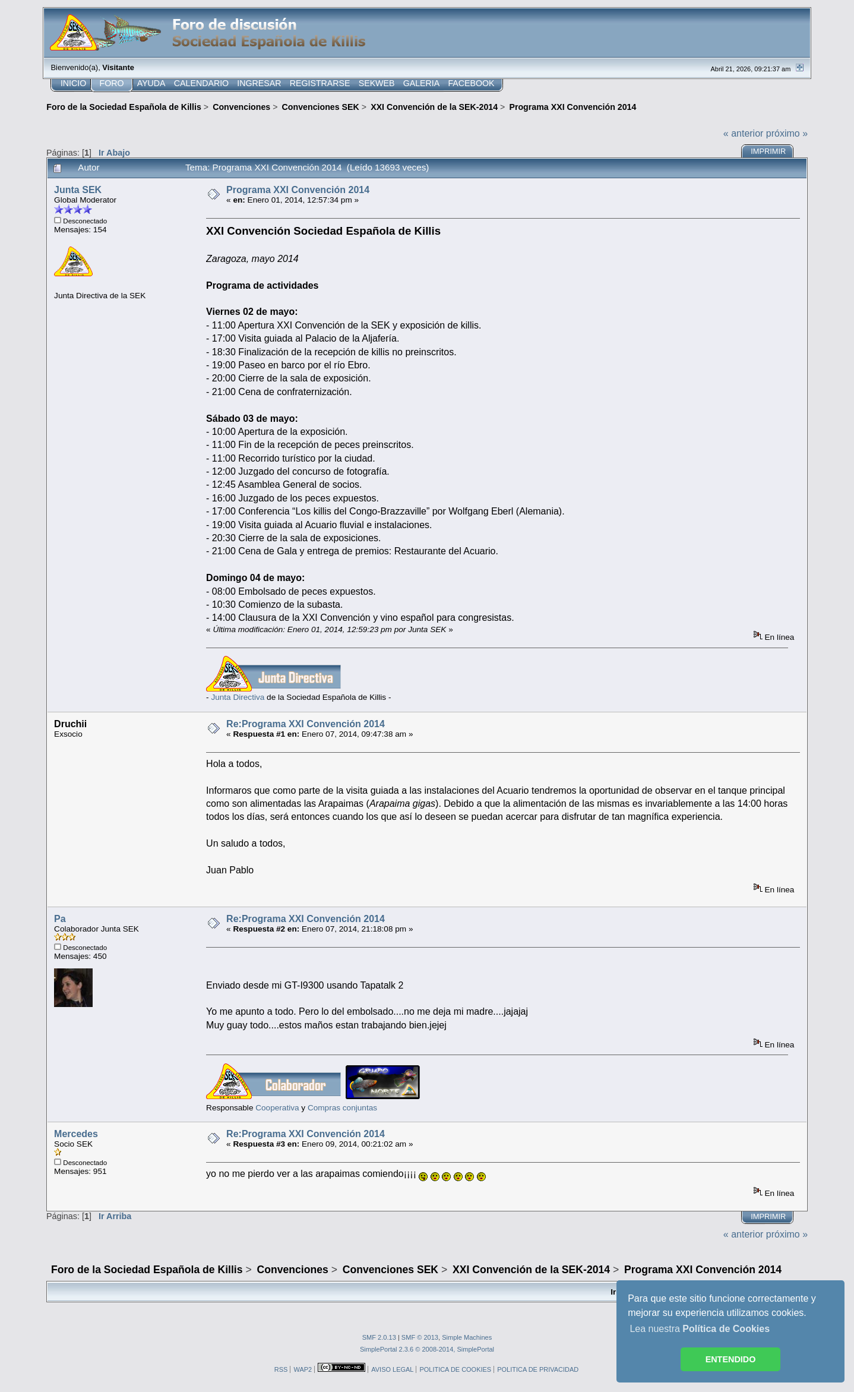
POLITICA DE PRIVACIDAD (537, 1369)
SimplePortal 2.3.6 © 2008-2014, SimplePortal (427, 1349)
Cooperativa (277, 1107)
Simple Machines (467, 1337)
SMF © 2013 (419, 1337)
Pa (60, 919)
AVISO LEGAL (392, 1369)
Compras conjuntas (342, 1107)
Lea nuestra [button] (700, 1329)
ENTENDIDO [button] (731, 1359)
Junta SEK (78, 190)
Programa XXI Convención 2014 (297, 190)
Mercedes (76, 1134)
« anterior (743, 133)
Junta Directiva (237, 697)
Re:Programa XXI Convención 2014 (305, 724)
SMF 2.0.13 (379, 1337)
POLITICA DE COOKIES (455, 1369)
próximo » (787, 133)
